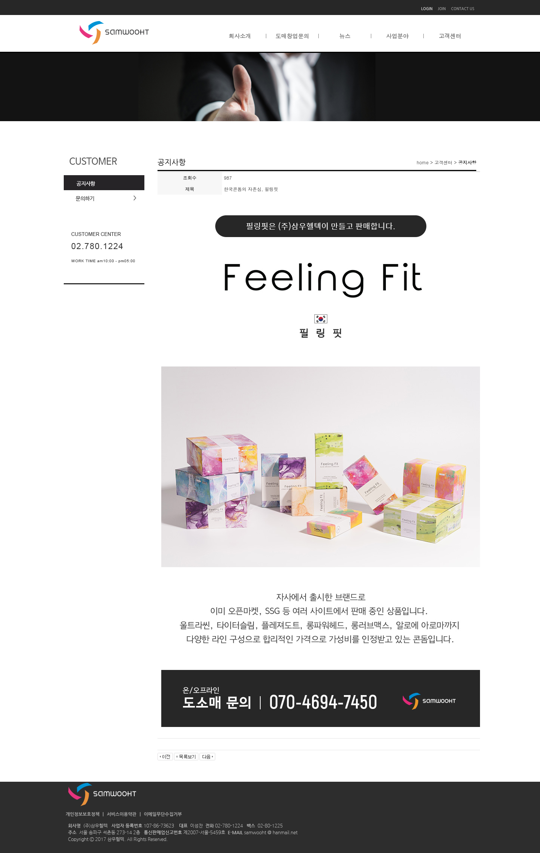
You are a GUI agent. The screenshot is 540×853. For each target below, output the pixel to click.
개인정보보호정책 (83, 814)
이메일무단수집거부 (163, 814)
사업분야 (397, 36)
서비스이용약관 (122, 814)
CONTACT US (462, 9)
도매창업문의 (292, 36)
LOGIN (426, 9)
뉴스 (345, 36)
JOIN (442, 9)
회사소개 (240, 36)
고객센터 (450, 36)
